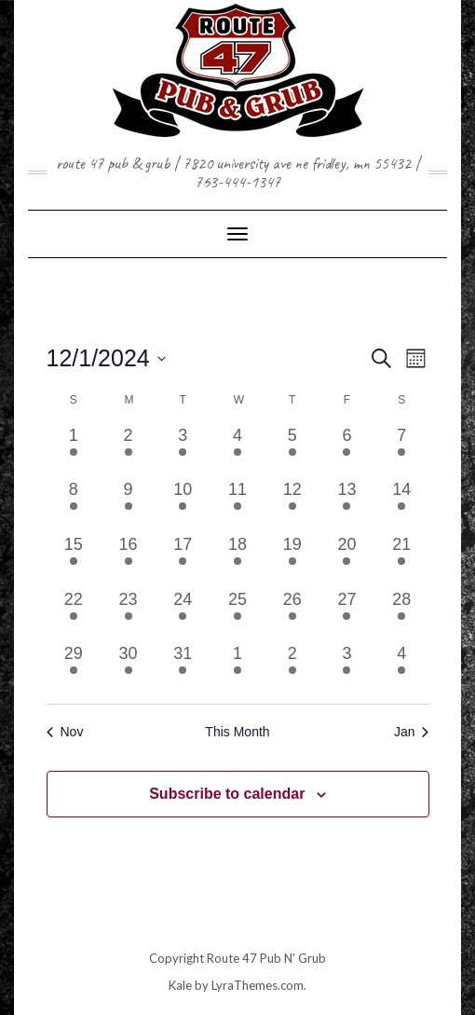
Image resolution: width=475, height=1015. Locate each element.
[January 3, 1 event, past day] (346, 668)
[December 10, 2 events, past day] (183, 504)
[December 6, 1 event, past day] (346, 450)
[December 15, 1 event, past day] (74, 559)
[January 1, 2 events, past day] (237, 668)
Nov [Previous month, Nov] (65, 731)
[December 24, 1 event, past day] (183, 614)
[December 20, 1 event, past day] (346, 559)
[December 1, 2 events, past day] (74, 450)
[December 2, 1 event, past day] (128, 450)
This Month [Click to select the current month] (237, 731)
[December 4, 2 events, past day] (237, 450)
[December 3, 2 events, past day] (183, 450)
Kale (180, 985)
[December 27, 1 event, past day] (346, 614)
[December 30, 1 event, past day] (128, 668)
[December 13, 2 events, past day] (346, 504)
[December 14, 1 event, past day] (401, 504)
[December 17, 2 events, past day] (183, 559)
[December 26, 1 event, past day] (292, 614)
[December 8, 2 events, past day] (74, 504)
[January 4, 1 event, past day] (401, 668)
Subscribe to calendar (227, 794)
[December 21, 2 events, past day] (401, 559)
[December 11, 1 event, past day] (237, 504)
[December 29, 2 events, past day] (74, 668)
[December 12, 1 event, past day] (292, 504)
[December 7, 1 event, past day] (401, 450)
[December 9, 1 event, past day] (128, 504)
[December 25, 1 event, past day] (237, 614)
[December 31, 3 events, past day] (183, 668)
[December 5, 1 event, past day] (292, 450)
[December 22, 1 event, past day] (74, 614)
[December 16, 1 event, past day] (128, 559)
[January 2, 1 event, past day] (292, 668)
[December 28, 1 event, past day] (401, 614)
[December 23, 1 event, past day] (128, 614)
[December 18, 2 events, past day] (237, 559)
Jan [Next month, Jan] (411, 731)
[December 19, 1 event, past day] (292, 559)
